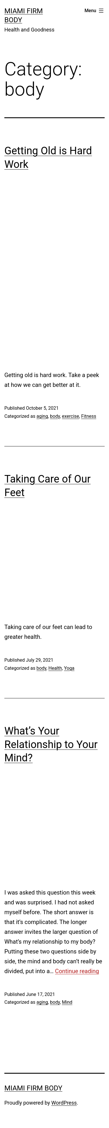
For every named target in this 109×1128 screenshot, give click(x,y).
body (55, 416)
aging (42, 416)
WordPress (64, 1103)
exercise (70, 416)
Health (55, 668)
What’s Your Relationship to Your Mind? (51, 744)
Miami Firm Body (33, 1088)
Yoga (69, 668)
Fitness (88, 416)
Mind (67, 1002)
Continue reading (77, 971)
